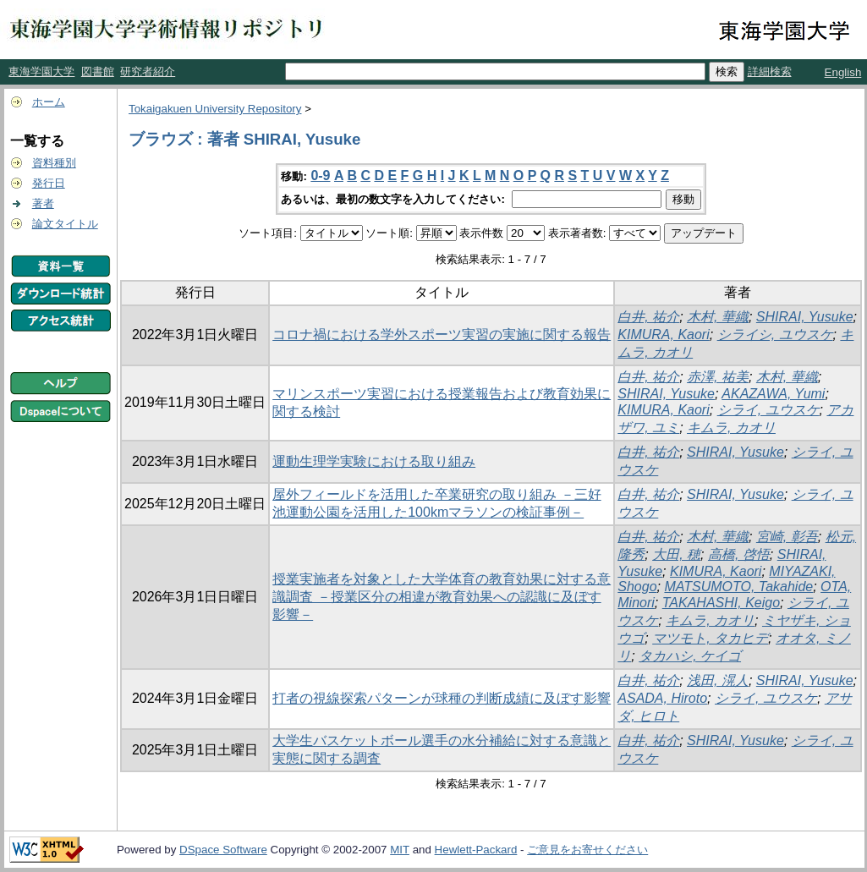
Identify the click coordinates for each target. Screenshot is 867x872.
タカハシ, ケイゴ (690, 656)
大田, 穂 (676, 554)
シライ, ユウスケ (768, 410)
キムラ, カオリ (731, 427)
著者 (43, 203)
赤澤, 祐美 (718, 377)
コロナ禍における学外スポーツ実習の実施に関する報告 (441, 334)
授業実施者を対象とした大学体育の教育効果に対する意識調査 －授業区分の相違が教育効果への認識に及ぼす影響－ (441, 597)
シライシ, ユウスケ (775, 334)
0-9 (320, 175)
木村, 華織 (718, 317)
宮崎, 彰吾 (787, 536)
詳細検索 (770, 71)
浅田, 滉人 (718, 680)
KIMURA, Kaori (663, 334)
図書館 (97, 71)
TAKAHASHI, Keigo (721, 602)
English (843, 72)
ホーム (48, 102)
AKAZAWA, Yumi (773, 394)
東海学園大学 (41, 71)
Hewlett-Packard (476, 849)
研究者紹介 (147, 71)
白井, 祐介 (648, 317)
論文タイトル (65, 223)
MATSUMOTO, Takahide (738, 586)
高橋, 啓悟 (739, 554)
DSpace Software (223, 849)
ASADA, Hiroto (662, 698)
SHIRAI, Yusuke (804, 317)
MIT (399, 849)
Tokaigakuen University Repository (215, 108)
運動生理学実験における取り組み (373, 461)
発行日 (48, 183)
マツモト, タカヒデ (710, 638)
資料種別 (54, 162)
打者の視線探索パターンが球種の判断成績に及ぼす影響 (441, 698)
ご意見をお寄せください (587, 849)
